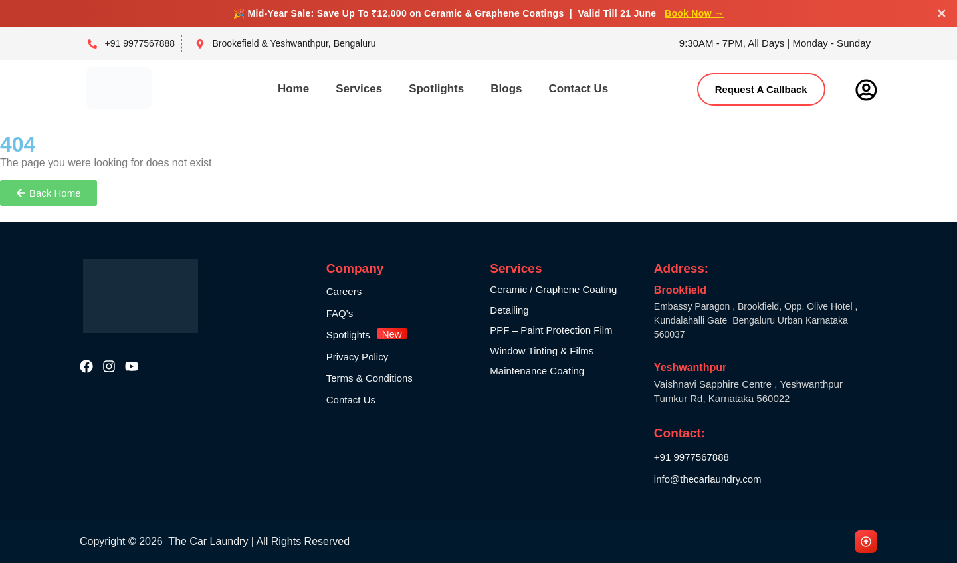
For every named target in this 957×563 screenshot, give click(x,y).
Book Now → (694, 13)
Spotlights (436, 88)
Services (359, 88)
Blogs (506, 88)
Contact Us (578, 88)
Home (293, 88)
